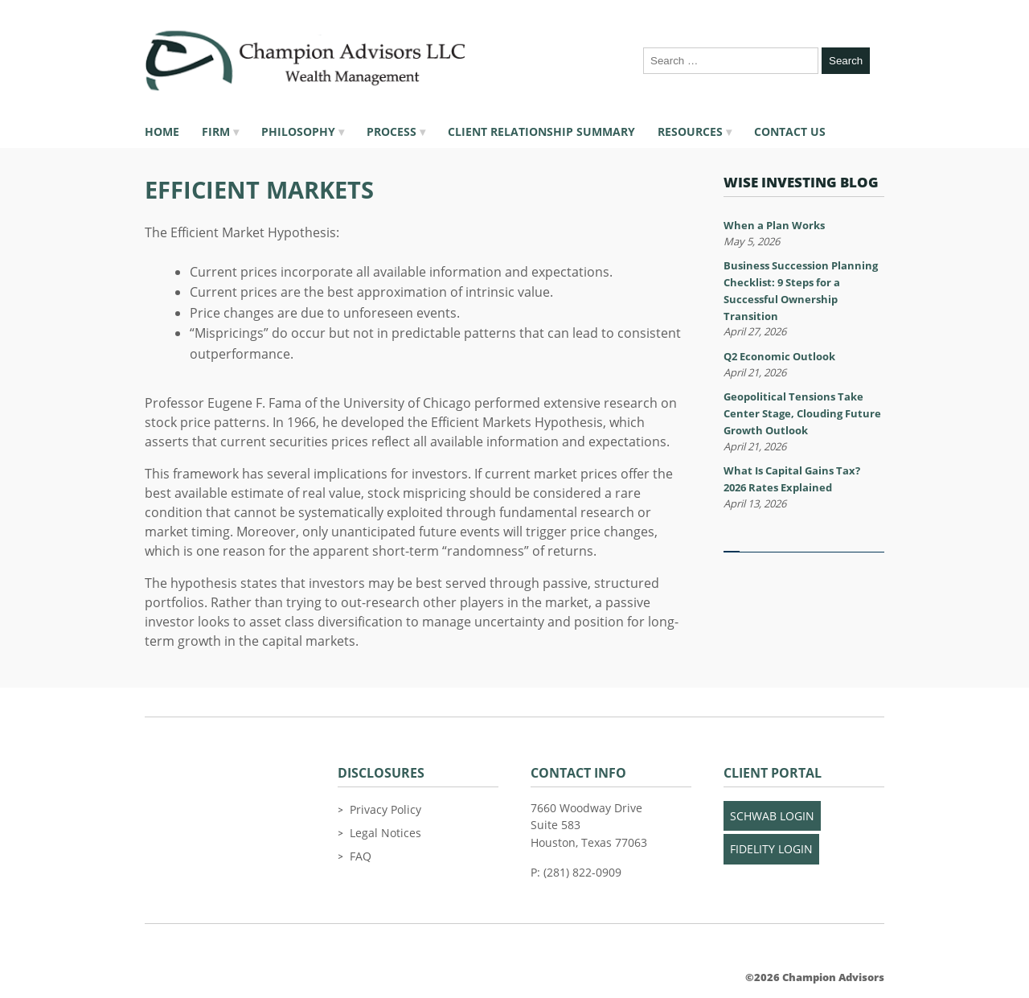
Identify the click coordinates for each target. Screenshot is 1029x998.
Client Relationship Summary (541, 131)
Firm (216, 131)
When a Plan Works (774, 225)
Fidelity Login (771, 848)
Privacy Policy (385, 809)
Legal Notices (385, 832)
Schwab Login (772, 815)
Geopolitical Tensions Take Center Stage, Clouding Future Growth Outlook (802, 413)
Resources (690, 131)
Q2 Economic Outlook (779, 356)
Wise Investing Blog (801, 182)
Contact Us (790, 131)
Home (162, 131)
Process (391, 131)
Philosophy (298, 131)
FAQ (360, 856)
